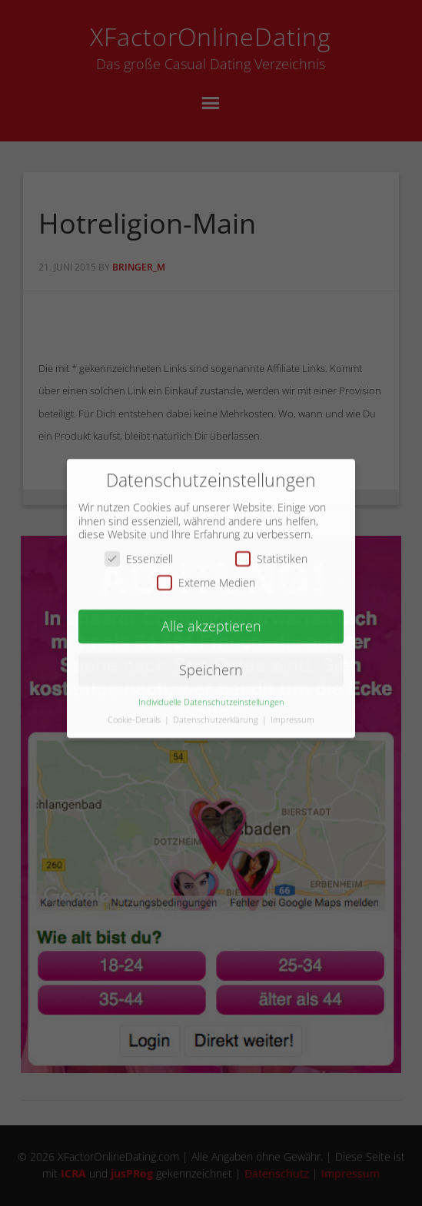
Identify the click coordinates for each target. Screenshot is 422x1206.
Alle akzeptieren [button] (211, 617)
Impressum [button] (292, 711)
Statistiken (271, 550)
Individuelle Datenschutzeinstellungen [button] (211, 693)
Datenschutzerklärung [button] (217, 711)
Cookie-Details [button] (135, 711)
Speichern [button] (211, 661)
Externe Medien (206, 574)
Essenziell (139, 550)
